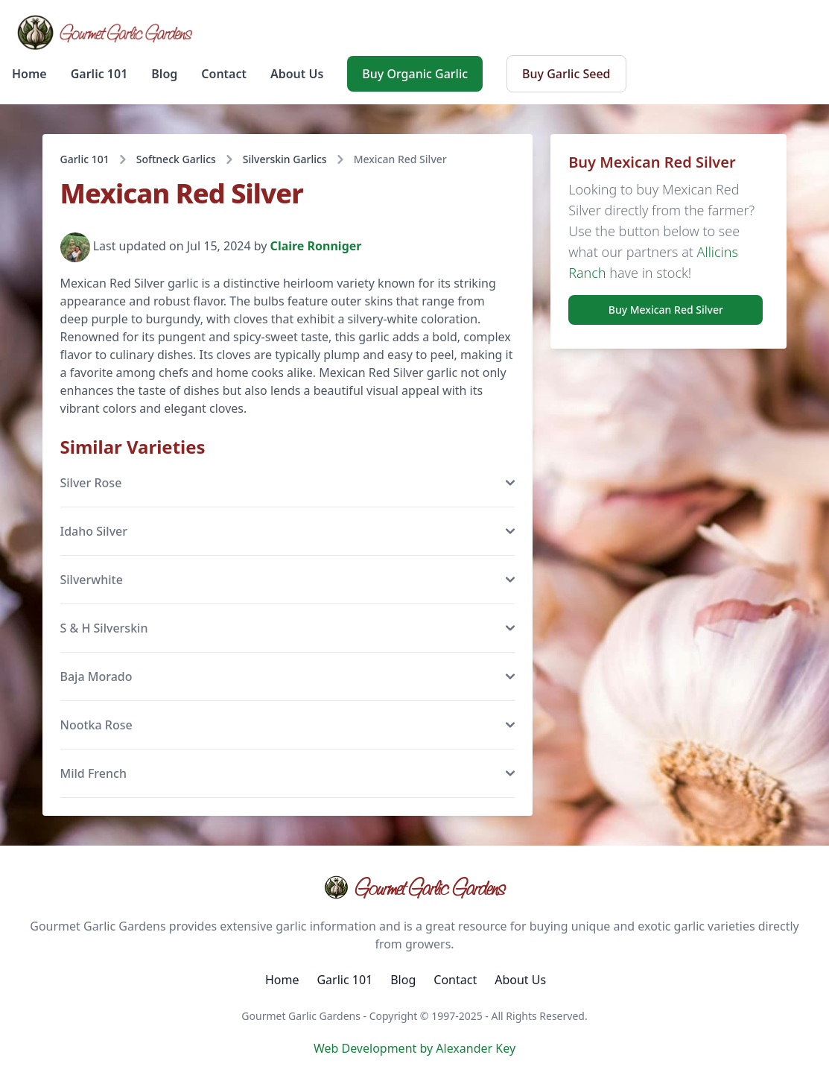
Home (29, 74)
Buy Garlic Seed (566, 74)
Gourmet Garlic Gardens (414, 887)
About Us (296, 74)
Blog (164, 74)
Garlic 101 (99, 74)
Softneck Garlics (176, 159)
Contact (224, 74)
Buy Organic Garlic (415, 74)
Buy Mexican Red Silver (666, 309)
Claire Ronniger (316, 246)
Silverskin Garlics (285, 159)
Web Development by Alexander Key (414, 1048)
